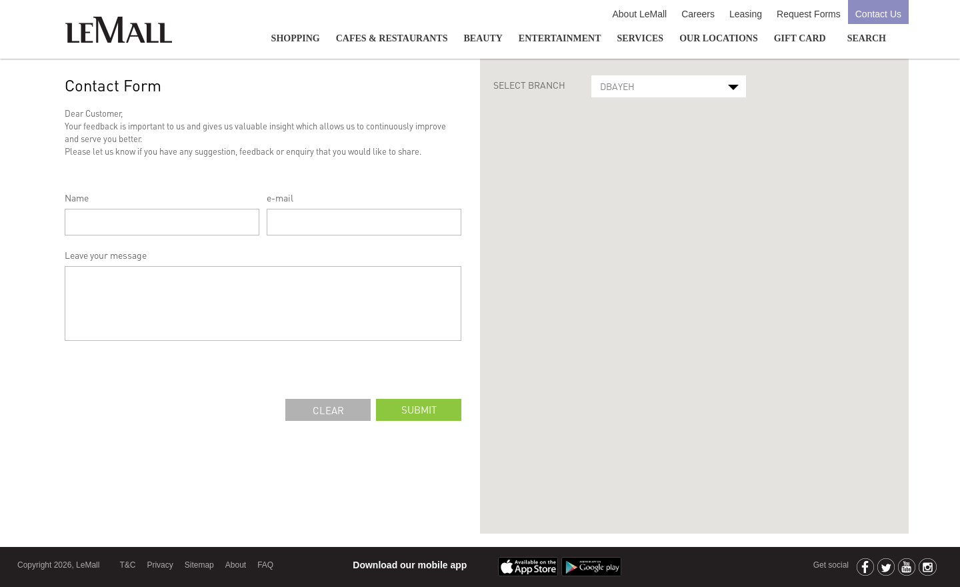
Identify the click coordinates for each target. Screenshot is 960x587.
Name (77, 197)
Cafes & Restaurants (392, 38)
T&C (127, 565)
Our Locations (718, 38)
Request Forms (809, 14)
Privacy (160, 565)
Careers (698, 14)
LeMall (118, 30)
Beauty (483, 38)
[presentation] (166, 373)
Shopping (295, 38)
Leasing (745, 14)
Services (640, 38)
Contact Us (878, 14)
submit (419, 409)
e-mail (280, 197)
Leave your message (106, 255)
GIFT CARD (800, 38)
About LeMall (639, 14)
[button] (694, 283)
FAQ (265, 565)
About (235, 565)
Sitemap (199, 565)
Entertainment (560, 38)
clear (328, 410)
